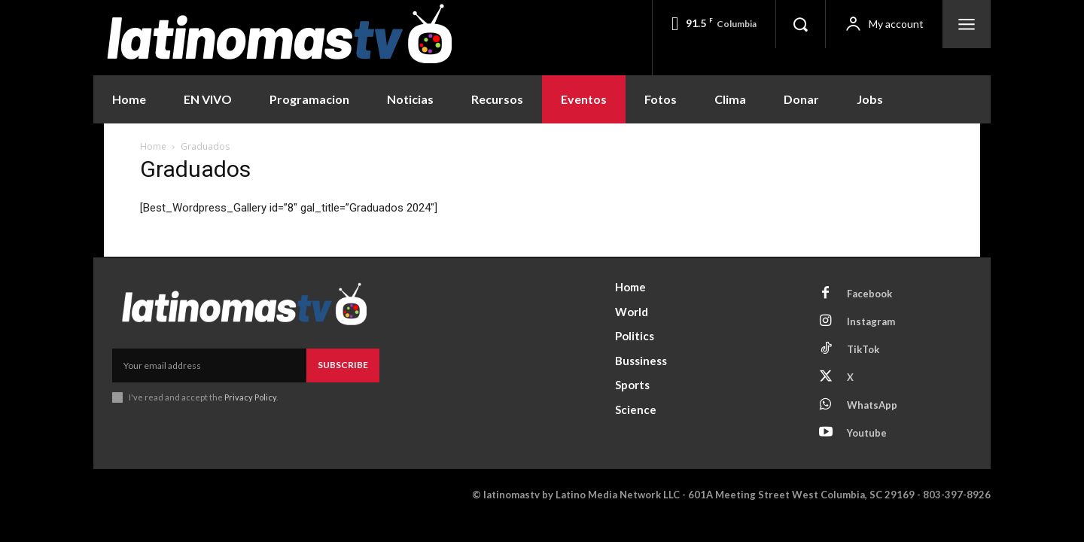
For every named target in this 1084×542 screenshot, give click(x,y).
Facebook (869, 294)
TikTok (863, 349)
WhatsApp (872, 405)
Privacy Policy (250, 397)
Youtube (867, 433)
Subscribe (343, 364)
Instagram (871, 321)
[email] (209, 365)
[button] (800, 24)
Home (153, 146)
